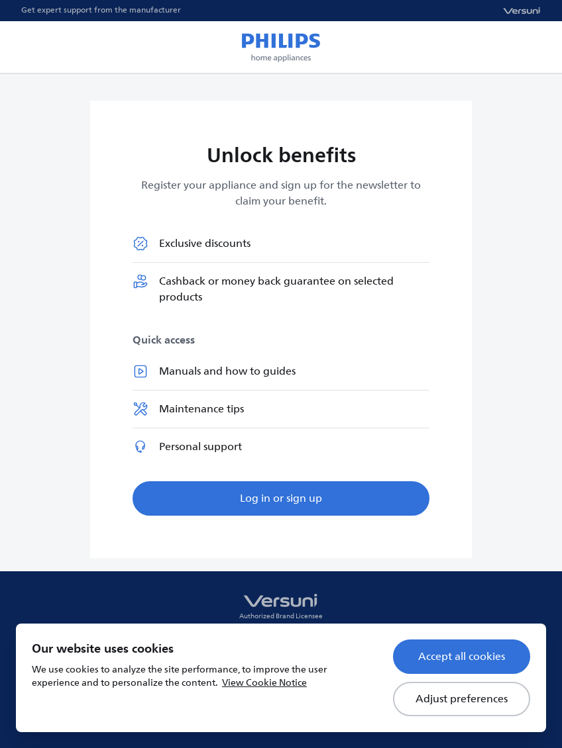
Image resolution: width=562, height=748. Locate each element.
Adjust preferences (462, 699)
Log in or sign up (281, 498)
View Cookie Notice (264, 682)
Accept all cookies (461, 656)
